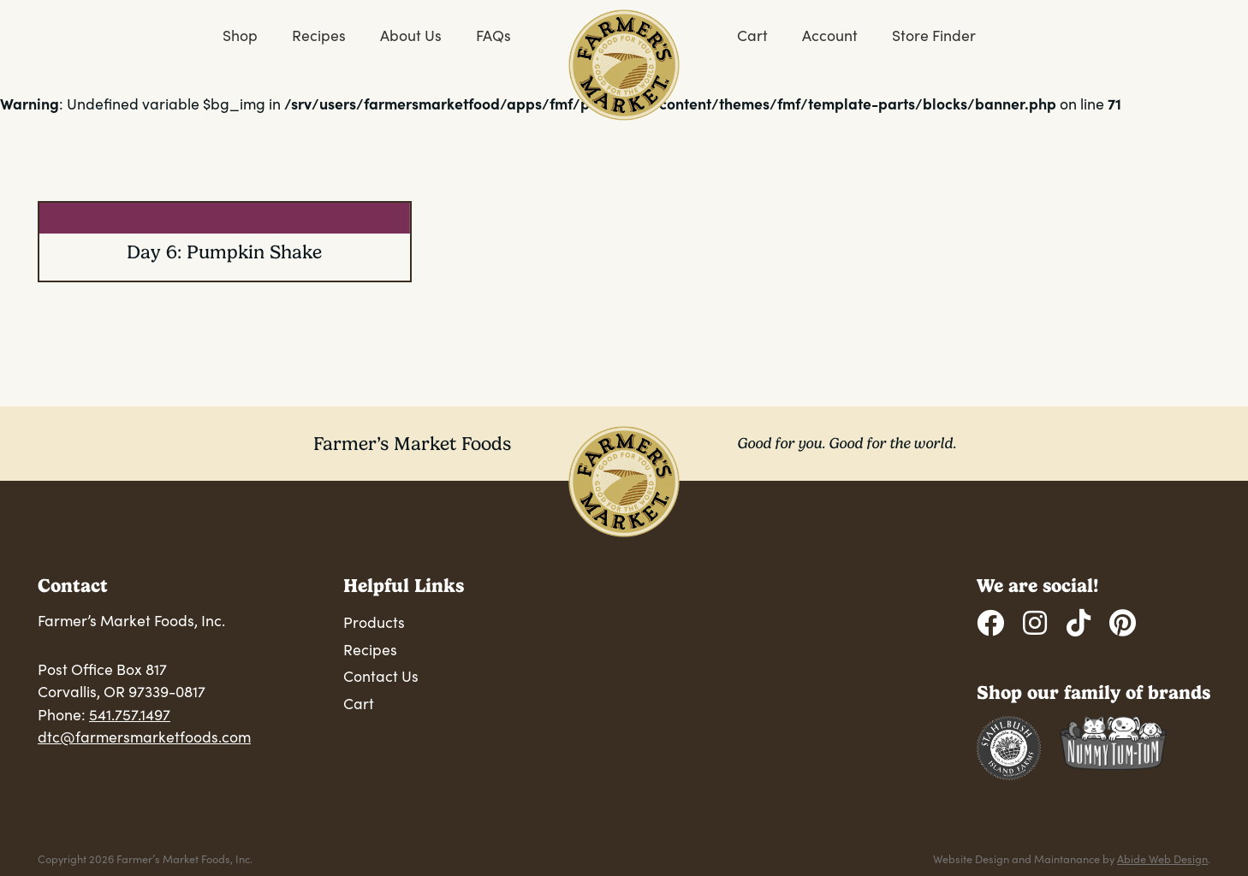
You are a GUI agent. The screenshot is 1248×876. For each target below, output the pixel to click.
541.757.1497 (129, 714)
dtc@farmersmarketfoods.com (144, 736)
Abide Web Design (1162, 858)
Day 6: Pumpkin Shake (224, 252)
